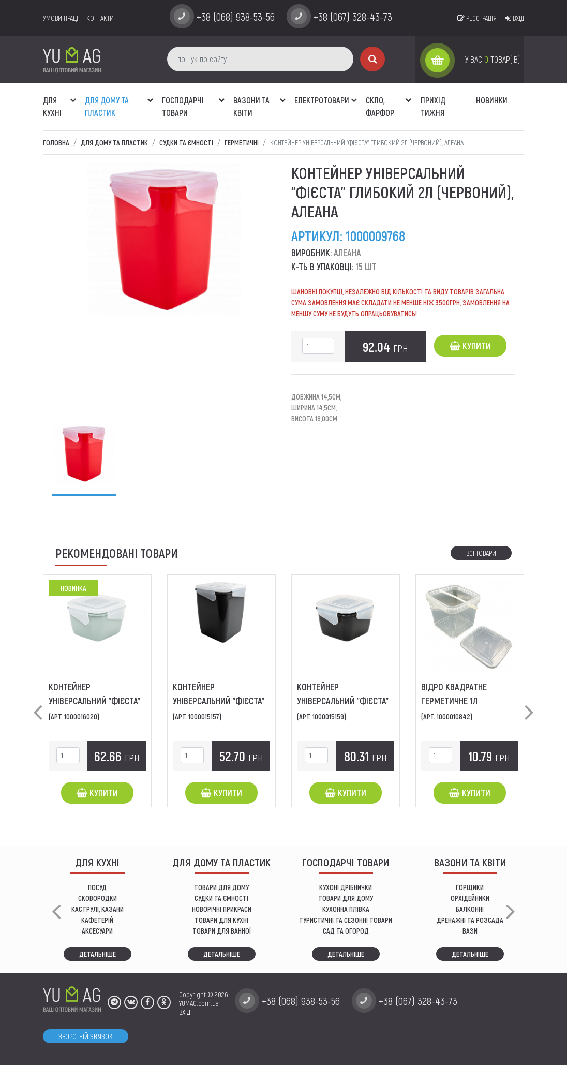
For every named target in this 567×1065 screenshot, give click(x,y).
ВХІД (184, 1012)
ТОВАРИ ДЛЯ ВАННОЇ (221, 930)
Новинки (492, 100)
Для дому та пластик (107, 106)
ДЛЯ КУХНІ (52, 106)
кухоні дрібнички (345, 887)
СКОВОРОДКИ (97, 898)
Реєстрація (477, 17)
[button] (73, 94)
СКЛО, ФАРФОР (380, 106)
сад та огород (346, 930)
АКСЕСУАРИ (97, 930)
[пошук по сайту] (260, 59)
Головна (56, 142)
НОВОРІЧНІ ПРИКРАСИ (221, 909)
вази (470, 930)
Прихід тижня (433, 106)
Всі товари (481, 553)
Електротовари (321, 100)
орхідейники (470, 898)
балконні (470, 909)
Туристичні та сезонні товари (345, 919)
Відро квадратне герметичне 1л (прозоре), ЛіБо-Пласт (463, 700)
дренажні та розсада (470, 919)
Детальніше (97, 954)
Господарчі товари (183, 106)
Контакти (100, 17)
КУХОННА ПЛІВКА (345, 909)
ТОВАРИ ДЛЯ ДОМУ (221, 887)
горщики (470, 887)
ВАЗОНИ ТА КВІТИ (251, 106)
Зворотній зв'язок (85, 1036)
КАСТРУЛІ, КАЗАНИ (97, 909)
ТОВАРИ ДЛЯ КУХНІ (221, 919)
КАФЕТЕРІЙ (97, 919)
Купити (470, 345)
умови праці (60, 17)
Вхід (514, 17)
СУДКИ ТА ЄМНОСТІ (221, 898)
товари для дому (345, 898)
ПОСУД (97, 887)
